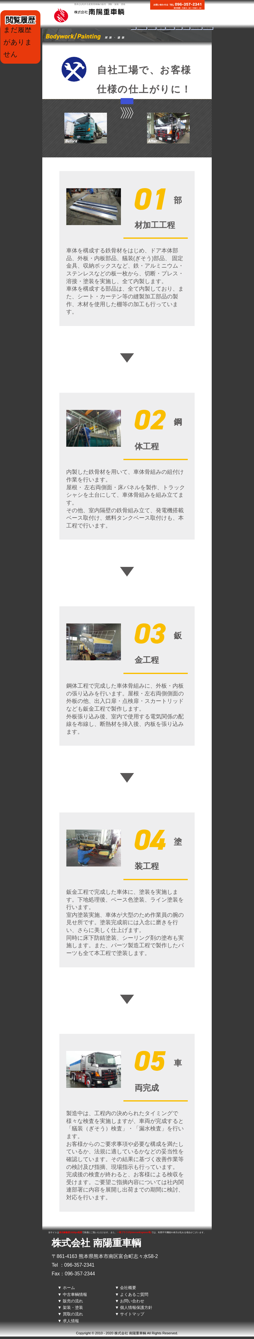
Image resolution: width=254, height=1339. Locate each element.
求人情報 (179, 28)
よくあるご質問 (196, 28)
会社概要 (186, 28)
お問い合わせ (207, 28)
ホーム (133, 28)
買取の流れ (170, 28)
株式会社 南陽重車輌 (96, 1242)
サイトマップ (132, 1314)
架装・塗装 (161, 28)
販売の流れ (151, 28)
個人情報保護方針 (136, 1307)
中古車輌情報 (141, 28)
